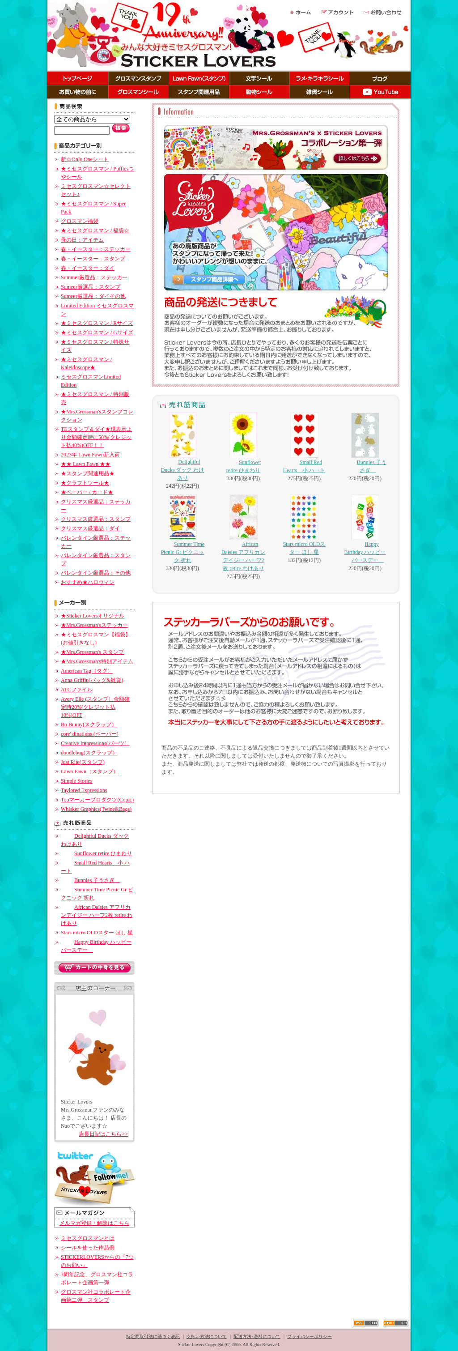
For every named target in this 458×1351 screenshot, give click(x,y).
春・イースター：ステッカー (96, 249)
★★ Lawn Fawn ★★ (85, 464)
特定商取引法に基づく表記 (153, 1336)
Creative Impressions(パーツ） (95, 743)
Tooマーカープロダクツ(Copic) (97, 800)
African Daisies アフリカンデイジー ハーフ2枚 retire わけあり (96, 915)
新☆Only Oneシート (85, 159)
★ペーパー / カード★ (87, 492)
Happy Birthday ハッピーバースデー (365, 528)
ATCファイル (77, 689)
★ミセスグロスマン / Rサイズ (97, 323)
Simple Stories (76, 781)
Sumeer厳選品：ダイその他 (93, 296)
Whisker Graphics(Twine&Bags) (96, 809)
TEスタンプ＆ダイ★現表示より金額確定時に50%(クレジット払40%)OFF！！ (96, 437)
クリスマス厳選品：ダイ (90, 528)
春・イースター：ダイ (87, 268)
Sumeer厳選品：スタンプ (90, 287)
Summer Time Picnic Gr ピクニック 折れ (182, 528)
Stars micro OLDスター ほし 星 (97, 932)
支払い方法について (207, 1336)
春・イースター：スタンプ (93, 259)
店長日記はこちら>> (103, 1134)
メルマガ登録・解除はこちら (94, 1223)
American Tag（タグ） (87, 671)
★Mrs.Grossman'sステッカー (94, 625)
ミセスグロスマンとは (87, 1238)
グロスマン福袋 (79, 221)
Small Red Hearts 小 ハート (304, 443)
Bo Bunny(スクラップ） (89, 724)
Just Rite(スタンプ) (83, 762)
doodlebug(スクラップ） (89, 753)
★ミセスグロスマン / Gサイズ (97, 332)
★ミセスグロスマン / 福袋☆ (95, 230)
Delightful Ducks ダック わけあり (182, 447)
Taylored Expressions (84, 790)
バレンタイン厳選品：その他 (96, 573)
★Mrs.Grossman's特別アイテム (97, 661)
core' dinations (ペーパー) (90, 734)
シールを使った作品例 (87, 1247)
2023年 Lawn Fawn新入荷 (90, 455)
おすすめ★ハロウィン (87, 582)
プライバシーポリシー (309, 1336)
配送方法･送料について (256, 1336)
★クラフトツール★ (85, 483)
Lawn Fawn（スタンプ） (90, 771)
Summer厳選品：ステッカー (94, 277)
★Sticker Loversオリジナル (92, 616)
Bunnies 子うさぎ (90, 880)
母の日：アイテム (82, 240)
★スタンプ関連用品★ (87, 473)
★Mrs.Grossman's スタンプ (92, 652)
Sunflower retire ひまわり (96, 853)
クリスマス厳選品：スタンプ (96, 519)
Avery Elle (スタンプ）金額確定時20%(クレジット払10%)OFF (95, 707)
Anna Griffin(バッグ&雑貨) (92, 680)
